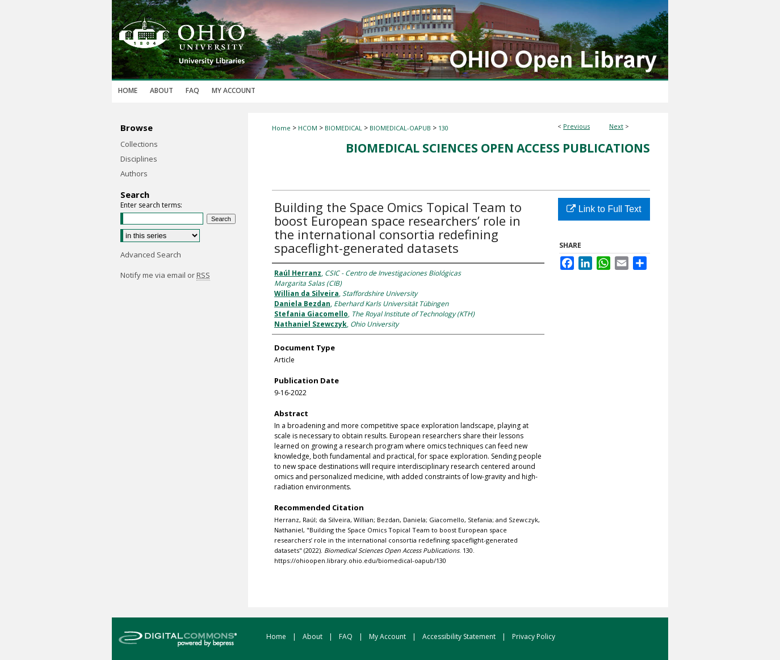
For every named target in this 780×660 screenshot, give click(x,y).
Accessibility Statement (459, 636)
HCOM (307, 128)
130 (443, 128)
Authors (134, 173)
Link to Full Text (604, 209)
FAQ (346, 636)
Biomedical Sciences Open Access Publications (498, 148)
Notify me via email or (165, 275)
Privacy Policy (533, 636)
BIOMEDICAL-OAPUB (400, 128)
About (313, 636)
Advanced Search (150, 254)
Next (616, 126)
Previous (576, 126)
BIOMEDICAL (343, 128)
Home (281, 128)
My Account (388, 636)
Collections (139, 144)
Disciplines (138, 159)
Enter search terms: (151, 205)
